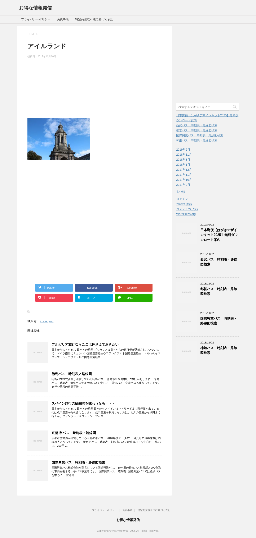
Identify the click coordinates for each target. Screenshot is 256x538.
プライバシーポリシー (35, 19)
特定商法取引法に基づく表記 (94, 19)
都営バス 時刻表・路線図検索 (196, 130)
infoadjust (46, 321)
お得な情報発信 (35, 7)
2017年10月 (184, 179)
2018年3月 (183, 159)
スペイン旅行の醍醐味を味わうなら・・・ (83, 403)
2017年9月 (183, 184)
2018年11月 (184, 154)
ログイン (182, 199)
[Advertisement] (94, 89)
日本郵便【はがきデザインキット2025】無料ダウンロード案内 (219, 235)
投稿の (184, 204)
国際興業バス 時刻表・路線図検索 (78, 462)
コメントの (187, 209)
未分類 (180, 191)
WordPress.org (186, 214)
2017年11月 (184, 174)
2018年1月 (183, 164)
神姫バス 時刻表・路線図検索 (196, 140)
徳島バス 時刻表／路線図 (72, 374)
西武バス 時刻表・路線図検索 (196, 125)
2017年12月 (184, 169)
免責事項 (63, 19)
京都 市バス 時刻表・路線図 (74, 433)
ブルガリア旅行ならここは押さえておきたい (85, 344)
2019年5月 (183, 149)
